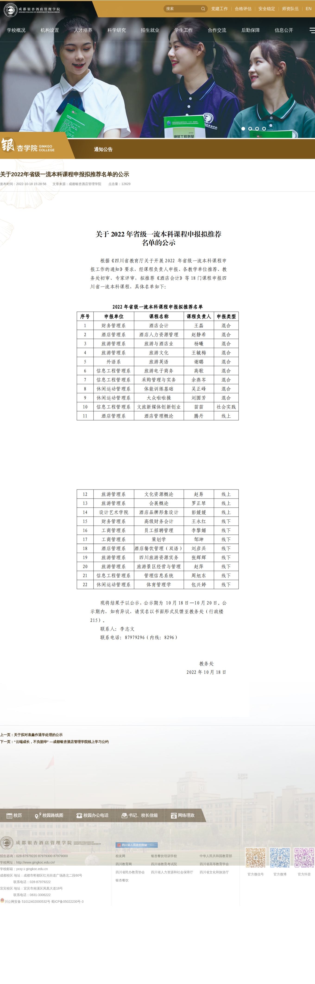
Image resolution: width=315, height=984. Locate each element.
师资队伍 (290, 11)
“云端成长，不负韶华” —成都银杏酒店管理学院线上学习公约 (61, 765)
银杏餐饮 (122, 924)
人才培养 (83, 30)
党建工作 (219, 11)
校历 (14, 859)
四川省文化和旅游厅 (214, 916)
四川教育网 (124, 907)
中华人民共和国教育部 (216, 899)
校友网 (120, 899)
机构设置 (50, 30)
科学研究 (116, 30)
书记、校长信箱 (140, 859)
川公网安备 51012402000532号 (27, 945)
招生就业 (150, 30)
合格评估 (243, 11)
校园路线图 (49, 859)
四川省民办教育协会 (130, 916)
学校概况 (16, 30)
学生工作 (183, 30)
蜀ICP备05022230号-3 (67, 945)
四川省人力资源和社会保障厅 (172, 916)
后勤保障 (250, 30)
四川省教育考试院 (164, 907)
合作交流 (217, 30)
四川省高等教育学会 (214, 907)
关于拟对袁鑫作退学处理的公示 (38, 758)
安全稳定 (266, 11)
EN (309, 11)
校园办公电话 (92, 859)
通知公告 (103, 172)
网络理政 (183, 859)
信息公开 (284, 30)
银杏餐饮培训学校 (164, 899)
